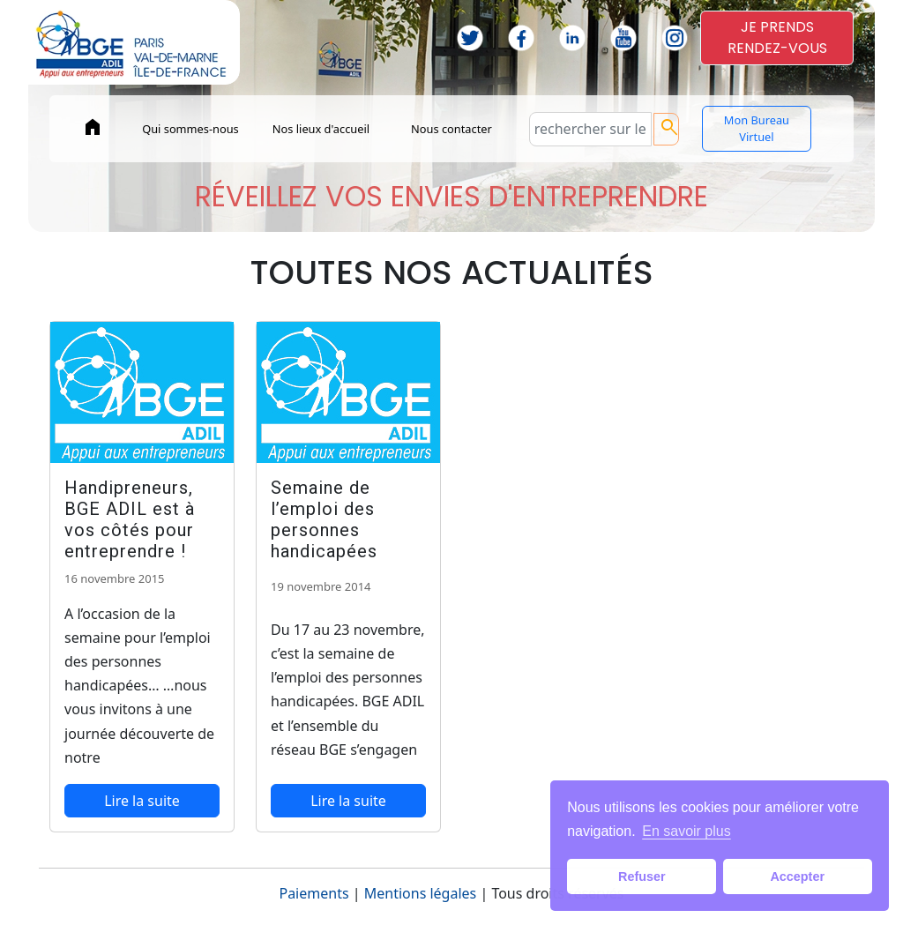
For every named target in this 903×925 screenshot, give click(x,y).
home (92, 127)
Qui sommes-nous (190, 129)
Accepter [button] (797, 876)
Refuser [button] (642, 876)
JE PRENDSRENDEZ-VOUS (777, 37)
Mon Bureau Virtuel (756, 128)
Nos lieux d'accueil (320, 129)
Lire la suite (142, 800)
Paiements (313, 893)
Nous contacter (451, 129)
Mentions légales (420, 893)
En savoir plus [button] (686, 831)
